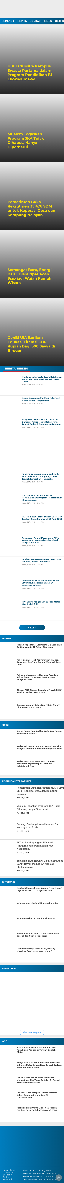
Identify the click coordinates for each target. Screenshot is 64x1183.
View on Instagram (32, 1032)
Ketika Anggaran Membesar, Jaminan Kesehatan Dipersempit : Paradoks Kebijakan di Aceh (36, 763)
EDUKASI (35, 21)
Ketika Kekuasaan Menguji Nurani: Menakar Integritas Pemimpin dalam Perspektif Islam (39, 747)
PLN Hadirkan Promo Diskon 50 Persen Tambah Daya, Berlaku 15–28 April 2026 (37, 1109)
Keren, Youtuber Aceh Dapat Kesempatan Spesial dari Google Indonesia (38, 934)
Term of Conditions (47, 1179)
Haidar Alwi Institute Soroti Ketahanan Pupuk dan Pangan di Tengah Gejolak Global (36, 1049)
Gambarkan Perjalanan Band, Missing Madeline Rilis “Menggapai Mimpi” (36, 949)
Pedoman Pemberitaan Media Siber (40, 1173)
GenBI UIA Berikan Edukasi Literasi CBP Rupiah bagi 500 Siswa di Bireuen (31, 344)
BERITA (22, 21)
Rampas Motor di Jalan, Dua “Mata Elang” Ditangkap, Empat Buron (38, 706)
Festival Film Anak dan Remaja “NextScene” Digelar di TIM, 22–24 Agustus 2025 (39, 889)
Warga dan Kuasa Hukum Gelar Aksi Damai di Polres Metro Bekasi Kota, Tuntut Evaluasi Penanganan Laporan (39, 1064)
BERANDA (8, 21)
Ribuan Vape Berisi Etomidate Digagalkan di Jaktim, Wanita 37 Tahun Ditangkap (39, 646)
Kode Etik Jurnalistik (32, 1176)
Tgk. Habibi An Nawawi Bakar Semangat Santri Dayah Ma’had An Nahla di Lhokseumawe (40, 863)
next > (32, 627)
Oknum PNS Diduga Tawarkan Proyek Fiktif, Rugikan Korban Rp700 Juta (39, 691)
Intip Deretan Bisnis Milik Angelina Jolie (37, 903)
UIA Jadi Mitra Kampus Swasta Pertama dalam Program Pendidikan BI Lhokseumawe (30, 72)
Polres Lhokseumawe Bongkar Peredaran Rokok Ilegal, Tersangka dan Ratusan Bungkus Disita (38, 677)
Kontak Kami (29, 1170)
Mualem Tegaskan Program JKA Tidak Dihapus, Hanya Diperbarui (26, 140)
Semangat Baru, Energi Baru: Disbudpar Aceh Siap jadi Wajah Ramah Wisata (30, 276)
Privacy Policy (29, 1179)
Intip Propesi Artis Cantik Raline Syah (36, 918)
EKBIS (48, 21)
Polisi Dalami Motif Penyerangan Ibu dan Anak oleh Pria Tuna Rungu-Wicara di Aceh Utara (39, 662)
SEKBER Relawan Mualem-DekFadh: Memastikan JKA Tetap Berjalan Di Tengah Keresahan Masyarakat (38, 1080)
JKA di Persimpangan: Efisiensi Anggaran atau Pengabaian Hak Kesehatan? (35, 845)
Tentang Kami (44, 1170)
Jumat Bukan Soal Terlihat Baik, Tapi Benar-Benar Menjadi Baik (39, 732)
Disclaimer (50, 1176)
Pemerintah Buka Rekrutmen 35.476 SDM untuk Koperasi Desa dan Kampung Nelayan (31, 208)
